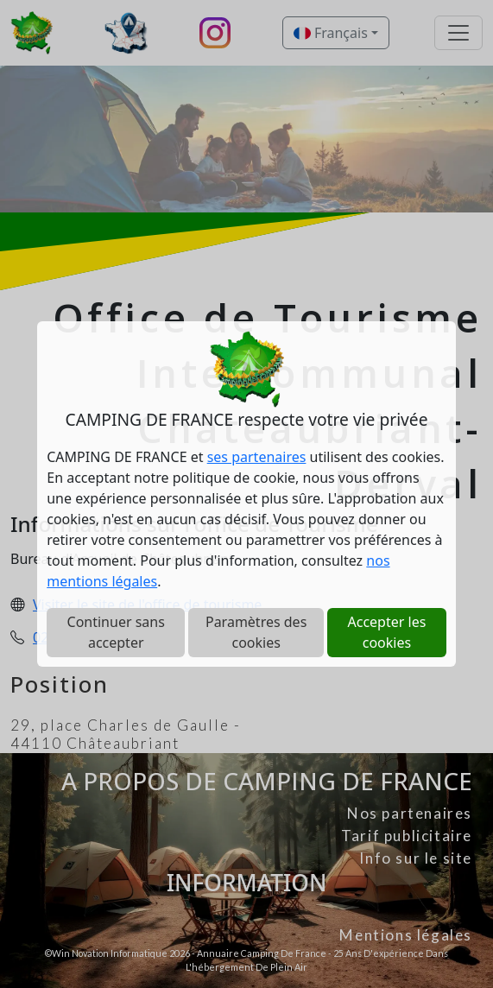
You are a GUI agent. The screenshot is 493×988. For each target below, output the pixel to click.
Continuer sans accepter (116, 632)
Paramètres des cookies (256, 632)
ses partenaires (257, 456)
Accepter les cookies (387, 632)
